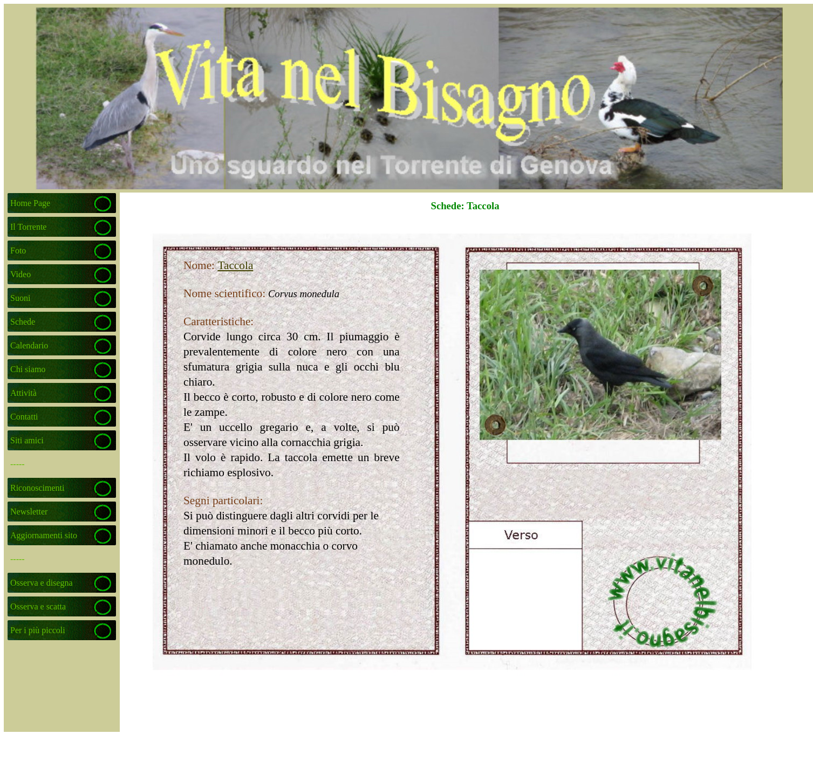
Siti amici (27, 440)
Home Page (30, 203)
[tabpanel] (263, 393)
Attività (23, 392)
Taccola (235, 265)
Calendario (29, 345)
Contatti (24, 416)
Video (20, 274)
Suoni (20, 298)
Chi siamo (27, 369)
